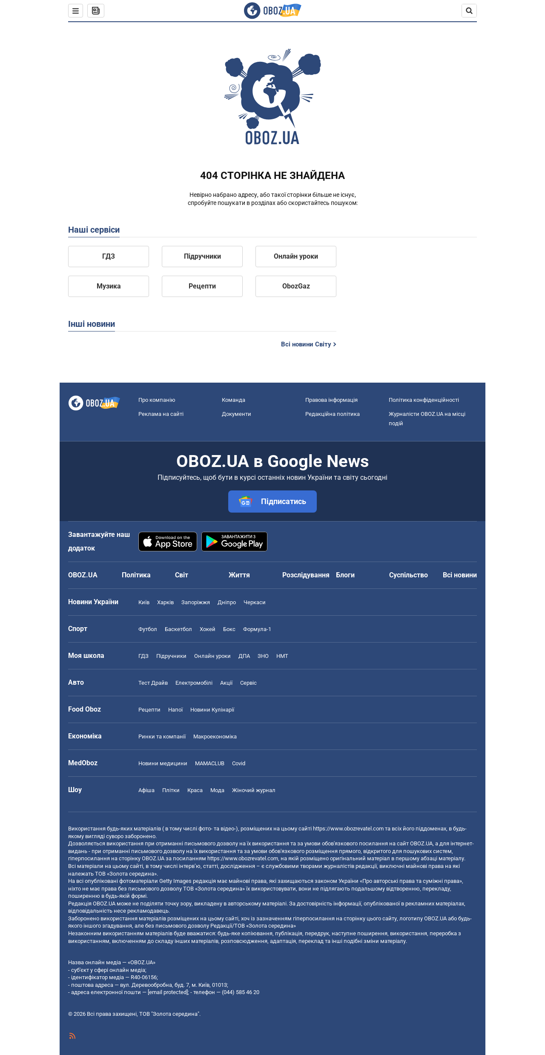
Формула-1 (257, 629)
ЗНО (263, 656)
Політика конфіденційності (424, 400)
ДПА (244, 656)
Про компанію (156, 400)
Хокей (207, 629)
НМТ (282, 656)
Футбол (147, 629)
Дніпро (227, 602)
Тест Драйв (153, 683)
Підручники (202, 256)
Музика (109, 286)
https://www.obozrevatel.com (348, 828)
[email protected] (168, 992)
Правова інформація (331, 400)
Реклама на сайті (161, 414)
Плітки (171, 790)
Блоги (345, 575)
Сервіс (248, 683)
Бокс (229, 629)
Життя (239, 575)
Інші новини (91, 324)
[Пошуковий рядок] (469, 10)
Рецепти (202, 286)
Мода (217, 790)
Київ (143, 602)
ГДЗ (108, 256)
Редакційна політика (332, 414)
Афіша (146, 790)
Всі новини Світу (306, 344)
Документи (236, 414)
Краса (195, 790)
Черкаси (255, 602)
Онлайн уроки (296, 256)
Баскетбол (178, 629)
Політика (136, 575)
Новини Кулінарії (212, 709)
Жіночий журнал (253, 790)
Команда (233, 400)
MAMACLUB (209, 763)
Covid (238, 763)
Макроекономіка (215, 736)
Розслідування (306, 575)
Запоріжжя (195, 602)
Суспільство (408, 575)
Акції (226, 683)
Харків (165, 602)
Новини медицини (162, 763)
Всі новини (460, 575)
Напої (175, 709)
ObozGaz (296, 286)
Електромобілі (193, 683)
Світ (181, 575)
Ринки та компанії (162, 736)
